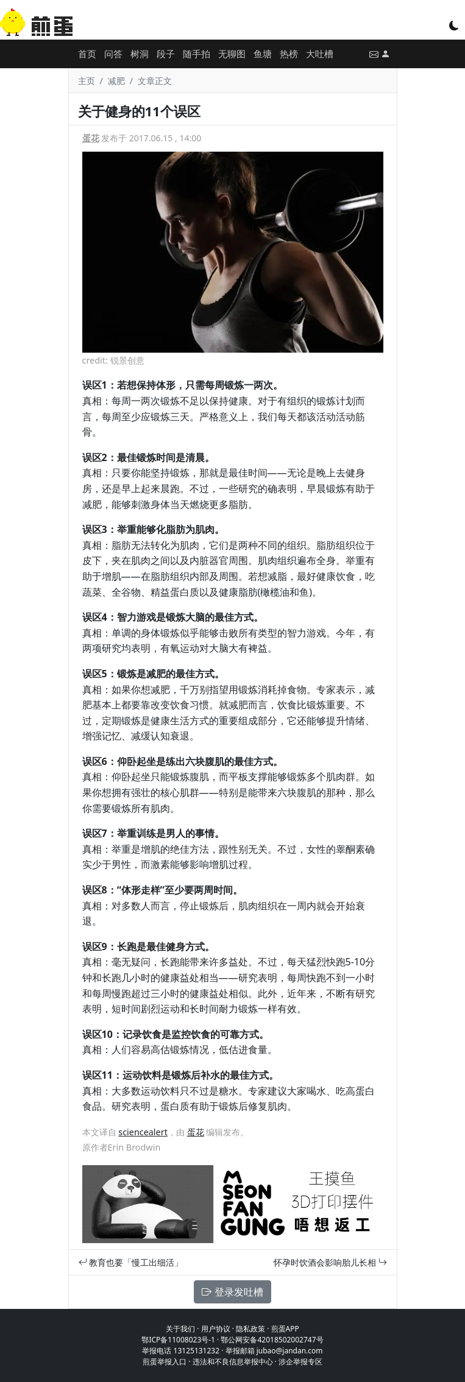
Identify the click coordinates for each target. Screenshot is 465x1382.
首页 (87, 54)
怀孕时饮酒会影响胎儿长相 (330, 1262)
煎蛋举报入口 (164, 1361)
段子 (166, 54)
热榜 (289, 54)
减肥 (116, 80)
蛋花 (90, 138)
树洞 (139, 54)
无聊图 (232, 54)
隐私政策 (250, 1329)
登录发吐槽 (232, 1292)
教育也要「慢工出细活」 (131, 1262)
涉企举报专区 (300, 1361)
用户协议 (215, 1329)
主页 (86, 80)
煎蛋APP (285, 1329)
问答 (113, 54)
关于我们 (180, 1329)
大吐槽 (319, 54)
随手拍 (196, 54)
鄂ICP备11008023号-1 (178, 1339)
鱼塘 (263, 54)
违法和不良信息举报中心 (233, 1361)
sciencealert (143, 1132)
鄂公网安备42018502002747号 (272, 1339)
